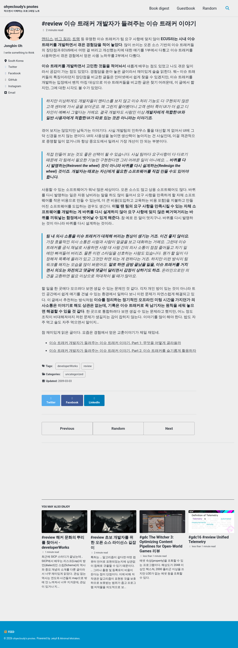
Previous (67, 437)
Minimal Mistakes (71, 638)
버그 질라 (63, 39)
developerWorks (68, 378)
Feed (9, 632)
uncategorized (74, 386)
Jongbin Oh (13, 46)
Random (209, 8)
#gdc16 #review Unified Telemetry (209, 548)
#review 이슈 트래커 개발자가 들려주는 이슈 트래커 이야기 (119, 23)
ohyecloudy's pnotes (23, 8)
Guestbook (185, 8)
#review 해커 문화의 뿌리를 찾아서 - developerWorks (63, 551)
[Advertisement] (138, 481)
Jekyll (55, 638)
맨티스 (47, 39)
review (87, 378)
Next (169, 437)
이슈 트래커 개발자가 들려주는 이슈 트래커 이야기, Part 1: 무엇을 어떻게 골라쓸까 (118, 349)
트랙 (76, 39)
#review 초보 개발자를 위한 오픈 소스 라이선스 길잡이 (113, 551)
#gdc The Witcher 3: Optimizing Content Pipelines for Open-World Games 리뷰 (161, 553)
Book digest (158, 8)
